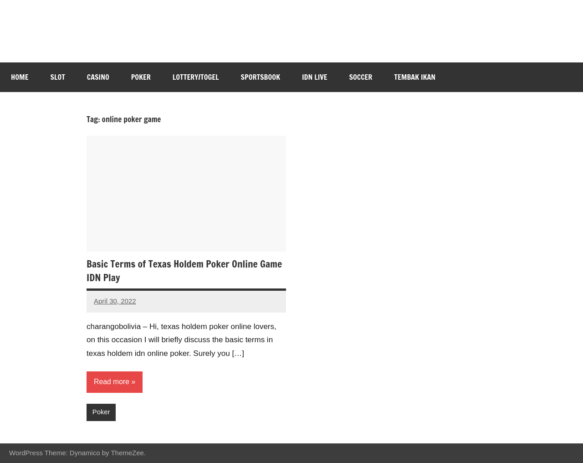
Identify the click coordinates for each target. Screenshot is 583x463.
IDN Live (314, 77)
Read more (112, 382)
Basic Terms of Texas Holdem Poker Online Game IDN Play (186, 271)
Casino (98, 77)
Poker (141, 77)
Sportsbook (260, 77)
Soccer (361, 77)
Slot (57, 77)
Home (19, 77)
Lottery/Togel (196, 77)
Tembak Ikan (414, 77)
